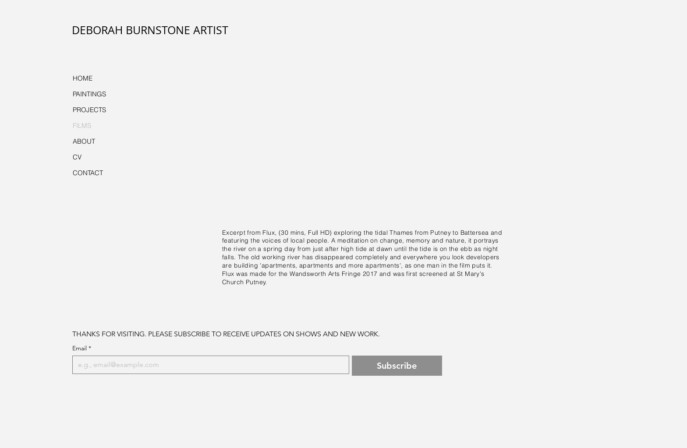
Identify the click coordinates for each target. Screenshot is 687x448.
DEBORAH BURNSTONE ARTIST (150, 30)
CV (77, 157)
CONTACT (88, 173)
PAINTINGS (89, 94)
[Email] (208, 365)
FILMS (82, 125)
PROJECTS (89, 110)
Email (81, 348)
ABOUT (84, 141)
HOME (82, 78)
